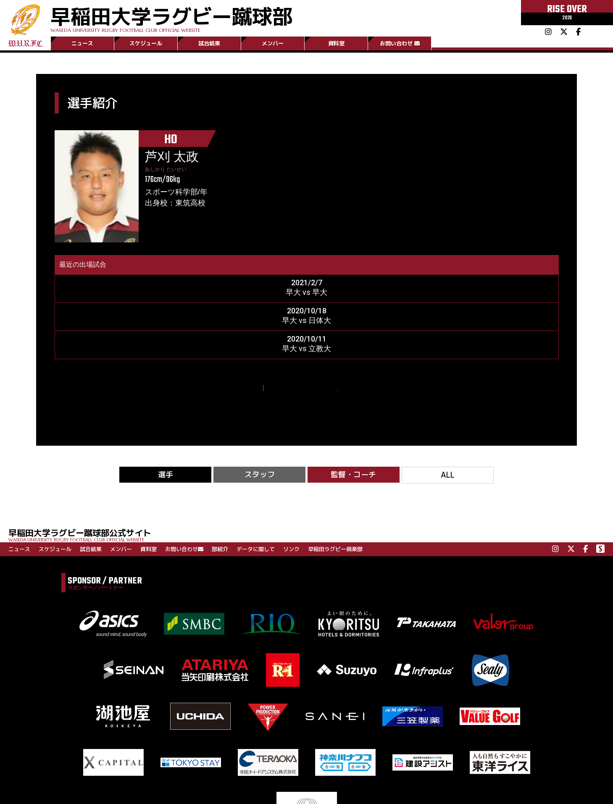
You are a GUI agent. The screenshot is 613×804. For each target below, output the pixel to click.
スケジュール (145, 43)
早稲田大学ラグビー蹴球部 (171, 17)
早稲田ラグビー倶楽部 (335, 549)
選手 (165, 474)
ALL (448, 475)
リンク (291, 549)
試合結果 (209, 43)
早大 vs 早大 (306, 292)
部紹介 (220, 549)
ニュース (82, 43)
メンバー (273, 43)
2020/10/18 (306, 310)
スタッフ (260, 474)
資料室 (336, 43)
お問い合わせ (400, 43)
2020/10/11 (306, 338)
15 (348, 388)
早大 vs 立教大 (306, 348)
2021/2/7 (306, 282)
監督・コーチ (353, 474)
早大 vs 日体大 (306, 320)
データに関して (256, 549)
